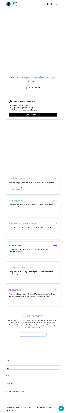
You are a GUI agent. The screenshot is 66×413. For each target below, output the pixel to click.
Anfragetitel (9, 383)
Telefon (8, 376)
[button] (61, 408)
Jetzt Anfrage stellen (33, 115)
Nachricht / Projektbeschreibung (15, 391)
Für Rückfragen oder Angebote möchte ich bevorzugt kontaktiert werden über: (29, 407)
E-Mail (7, 368)
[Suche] (48, 4)
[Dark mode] (51, 4)
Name (7, 360)
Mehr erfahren (15, 189)
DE (57, 4)
